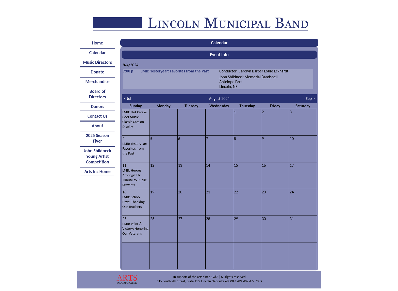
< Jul (127, 98)
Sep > (310, 98)
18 (133, 199)
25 (135, 226)
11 (134, 175)
